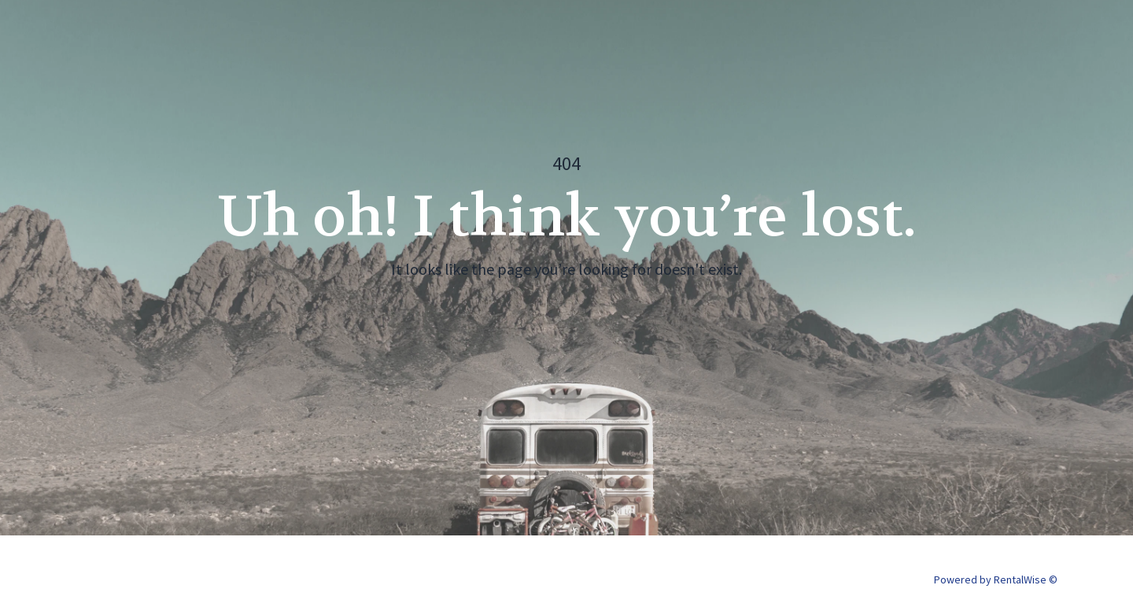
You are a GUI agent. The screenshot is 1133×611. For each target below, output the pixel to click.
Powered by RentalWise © (995, 579)
